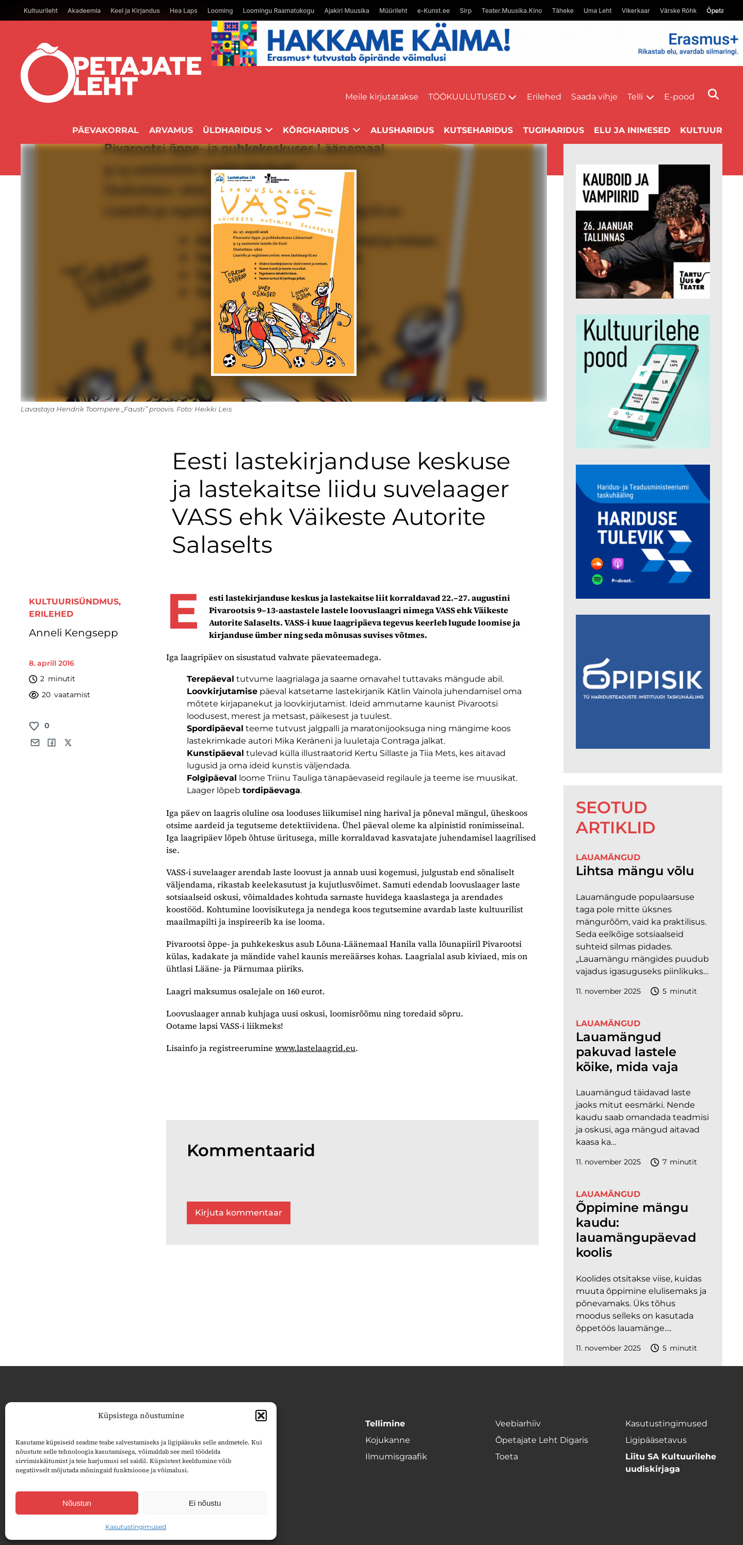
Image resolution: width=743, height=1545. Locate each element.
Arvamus (171, 130)
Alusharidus (402, 130)
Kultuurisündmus (74, 601)
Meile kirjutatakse (381, 97)
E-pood (679, 97)
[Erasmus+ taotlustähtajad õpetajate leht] (477, 63)
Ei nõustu (205, 1503)
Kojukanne (387, 1440)
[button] (261, 1415)
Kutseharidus (478, 130)
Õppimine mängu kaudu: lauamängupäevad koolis (636, 1230)
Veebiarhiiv (518, 1423)
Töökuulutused (467, 97)
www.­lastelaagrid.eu (315, 1048)
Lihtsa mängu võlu (635, 871)
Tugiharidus (553, 130)
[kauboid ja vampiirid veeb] (643, 296)
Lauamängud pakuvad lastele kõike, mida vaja (627, 1052)
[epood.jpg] (643, 446)
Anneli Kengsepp (73, 633)
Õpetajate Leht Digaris (541, 1440)
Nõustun (76, 1503)
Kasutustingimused (135, 1527)
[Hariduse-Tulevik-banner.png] (643, 596)
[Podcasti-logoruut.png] (643, 746)
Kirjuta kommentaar (238, 1213)
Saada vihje (594, 97)
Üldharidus (232, 130)
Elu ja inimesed (632, 130)
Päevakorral (105, 130)
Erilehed (544, 97)
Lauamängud (608, 857)
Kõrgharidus (316, 130)
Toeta (506, 1456)
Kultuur (701, 130)
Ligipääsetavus (656, 1440)
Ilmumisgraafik (396, 1456)
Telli (635, 97)
